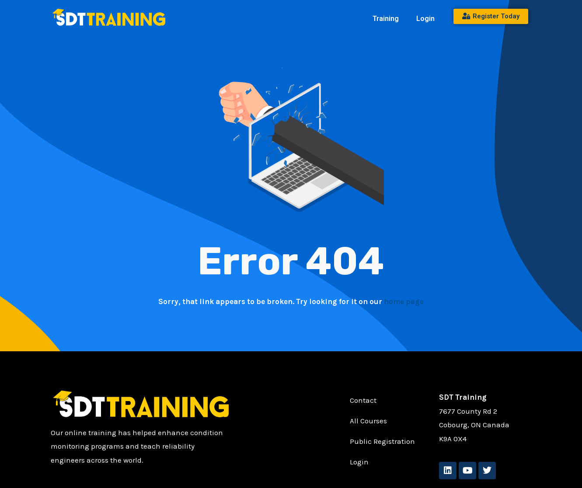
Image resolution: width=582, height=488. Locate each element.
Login (425, 18)
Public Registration (382, 441)
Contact (363, 400)
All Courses (368, 421)
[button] (388, 19)
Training (386, 18)
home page (404, 301)
